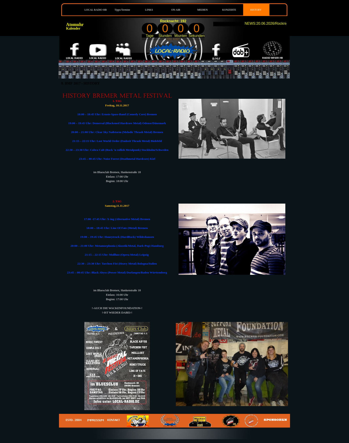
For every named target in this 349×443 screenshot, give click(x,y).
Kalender (73, 28)
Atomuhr (75, 24)
